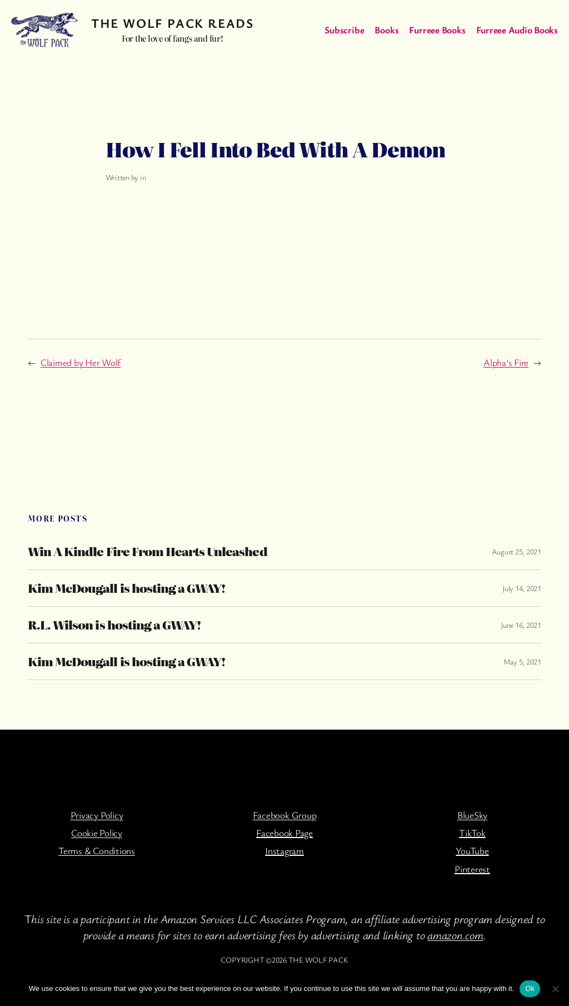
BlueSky (472, 815)
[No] (555, 988)
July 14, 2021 (521, 588)
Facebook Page (284, 832)
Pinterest (472, 869)
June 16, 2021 (521, 625)
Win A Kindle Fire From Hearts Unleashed (147, 551)
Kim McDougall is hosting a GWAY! (126, 588)
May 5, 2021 (522, 661)
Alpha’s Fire (505, 362)
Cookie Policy (96, 832)
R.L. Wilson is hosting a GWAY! (114, 625)
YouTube (472, 850)
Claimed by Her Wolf (81, 362)
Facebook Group (285, 815)
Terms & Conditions (96, 850)
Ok (530, 988)
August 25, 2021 (516, 551)
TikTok (472, 832)
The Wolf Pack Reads (172, 23)
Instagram (284, 850)
